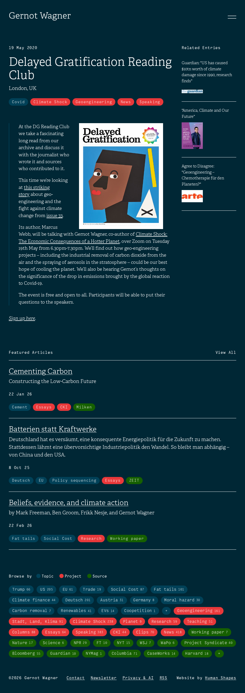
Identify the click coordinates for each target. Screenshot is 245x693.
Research (91, 539)
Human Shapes (220, 678)
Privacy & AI (138, 678)
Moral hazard (182, 600)
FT (102, 642)
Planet (132, 621)
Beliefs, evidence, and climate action (68, 502)
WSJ (145, 642)
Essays (44, 407)
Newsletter (104, 678)
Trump (21, 589)
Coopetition (139, 611)
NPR (80, 642)
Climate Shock (50, 102)
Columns (24, 632)
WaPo (167, 642)
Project (73, 576)
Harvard (196, 653)
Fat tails (23, 539)
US (46, 589)
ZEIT (134, 481)
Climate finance (34, 600)
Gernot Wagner (40, 15)
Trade (92, 589)
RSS (163, 678)
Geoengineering (94, 102)
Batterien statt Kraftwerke (53, 429)
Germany (143, 600)
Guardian (63, 653)
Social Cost (58, 539)
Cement (20, 407)
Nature (22, 642)
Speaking (149, 102)
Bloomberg (26, 653)
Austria (112, 600)
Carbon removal (31, 611)
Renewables (76, 611)
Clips (145, 632)
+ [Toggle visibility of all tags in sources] (219, 654)
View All (226, 353)
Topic (48, 576)
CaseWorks (161, 653)
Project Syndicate (208, 642)
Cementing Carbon (40, 371)
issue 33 (54, 215)
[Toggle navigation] (232, 17)
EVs (108, 611)
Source (100, 576)
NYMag (94, 653)
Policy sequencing (74, 481)
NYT (123, 642)
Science (53, 642)
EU (41, 481)
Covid (18, 102)
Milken (84, 407)
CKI (64, 407)
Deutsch (21, 481)
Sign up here (22, 318)
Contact (76, 678)
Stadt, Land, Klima (37, 621)
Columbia (124, 653)
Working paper (127, 539)
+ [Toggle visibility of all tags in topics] (166, 611)
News (126, 102)
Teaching (200, 621)
